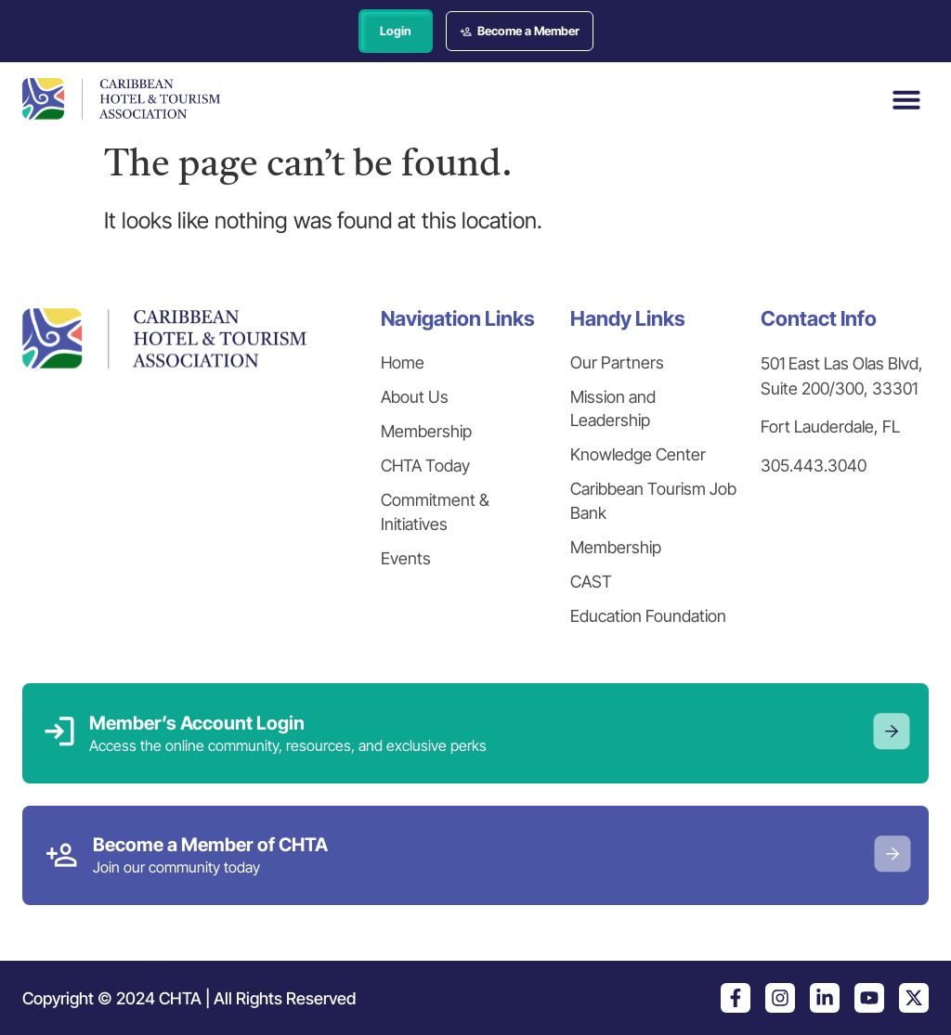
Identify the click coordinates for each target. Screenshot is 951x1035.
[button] (906, 99)
